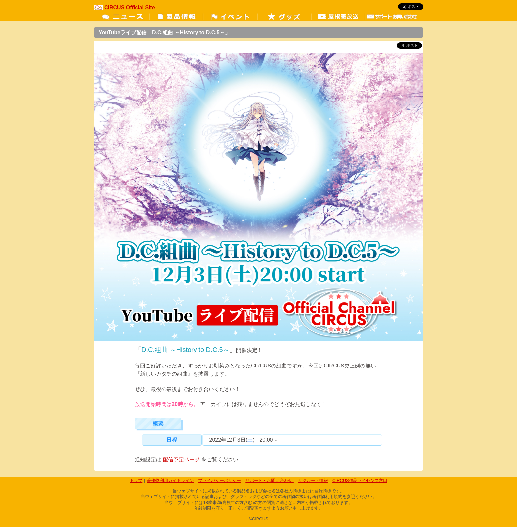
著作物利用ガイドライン (170, 480)
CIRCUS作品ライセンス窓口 (359, 480)
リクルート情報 (313, 480)
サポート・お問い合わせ (269, 480)
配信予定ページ (181, 459)
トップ (136, 480)
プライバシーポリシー (219, 480)
